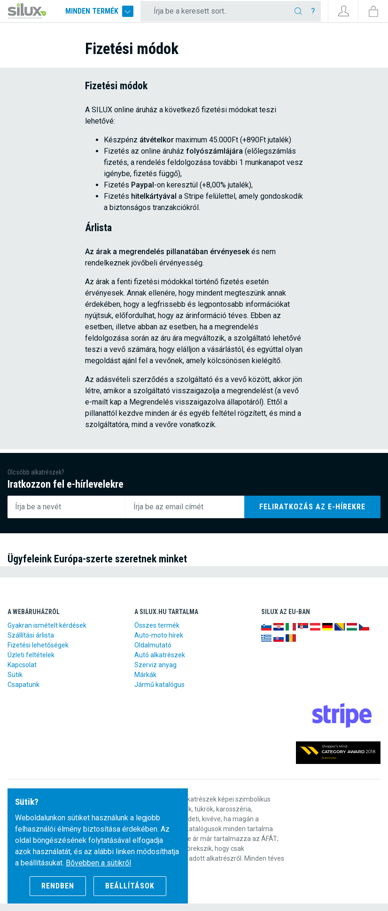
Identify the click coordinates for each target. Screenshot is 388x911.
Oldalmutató (152, 652)
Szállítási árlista (31, 642)
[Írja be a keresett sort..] (226, 15)
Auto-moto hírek (158, 642)
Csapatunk (23, 692)
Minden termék (119, 15)
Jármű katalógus (159, 692)
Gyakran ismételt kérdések (47, 633)
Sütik (15, 682)
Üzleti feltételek (31, 662)
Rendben (57, 885)
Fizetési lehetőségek (38, 652)
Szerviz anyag (155, 672)
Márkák (145, 682)
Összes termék (156, 633)
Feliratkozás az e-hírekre (312, 514)
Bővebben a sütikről (98, 862)
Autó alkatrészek (159, 662)
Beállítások (130, 885)
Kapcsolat (22, 672)
